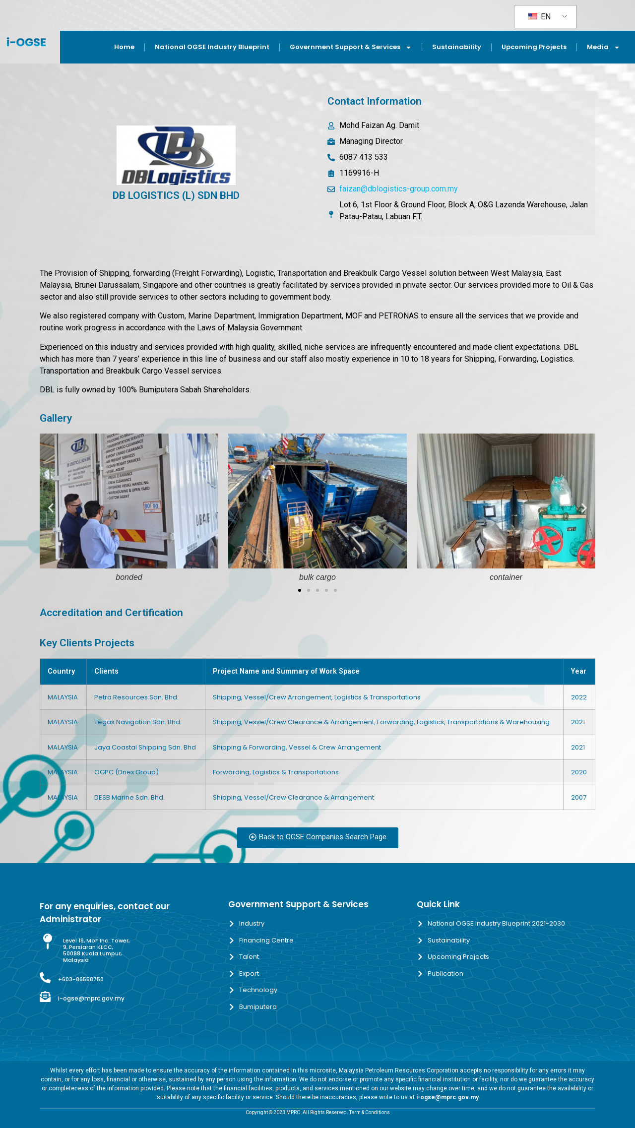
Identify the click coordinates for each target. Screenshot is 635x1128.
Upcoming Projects (534, 47)
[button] (51, 508)
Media (603, 47)
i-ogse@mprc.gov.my (91, 998)
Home (124, 47)
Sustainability (456, 47)
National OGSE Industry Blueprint (212, 47)
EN (539, 16)
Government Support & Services (351, 47)
